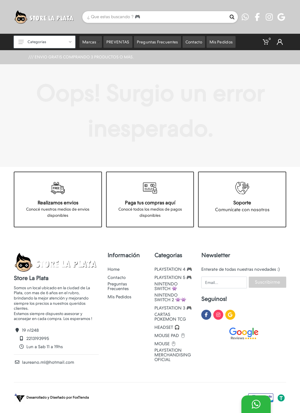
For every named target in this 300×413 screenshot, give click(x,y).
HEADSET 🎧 (167, 327)
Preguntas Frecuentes (118, 286)
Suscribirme (267, 282)
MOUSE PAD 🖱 (170, 335)
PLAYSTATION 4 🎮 (173, 269)
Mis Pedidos (119, 296)
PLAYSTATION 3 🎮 (173, 308)
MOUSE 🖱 (165, 343)
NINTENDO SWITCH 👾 (166, 286)
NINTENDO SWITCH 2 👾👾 (170, 297)
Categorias (44, 42)
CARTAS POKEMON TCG (170, 316)
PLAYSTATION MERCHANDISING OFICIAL (172, 355)
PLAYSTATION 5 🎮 (173, 277)
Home (114, 269)
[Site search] (154, 17)
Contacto (117, 277)
